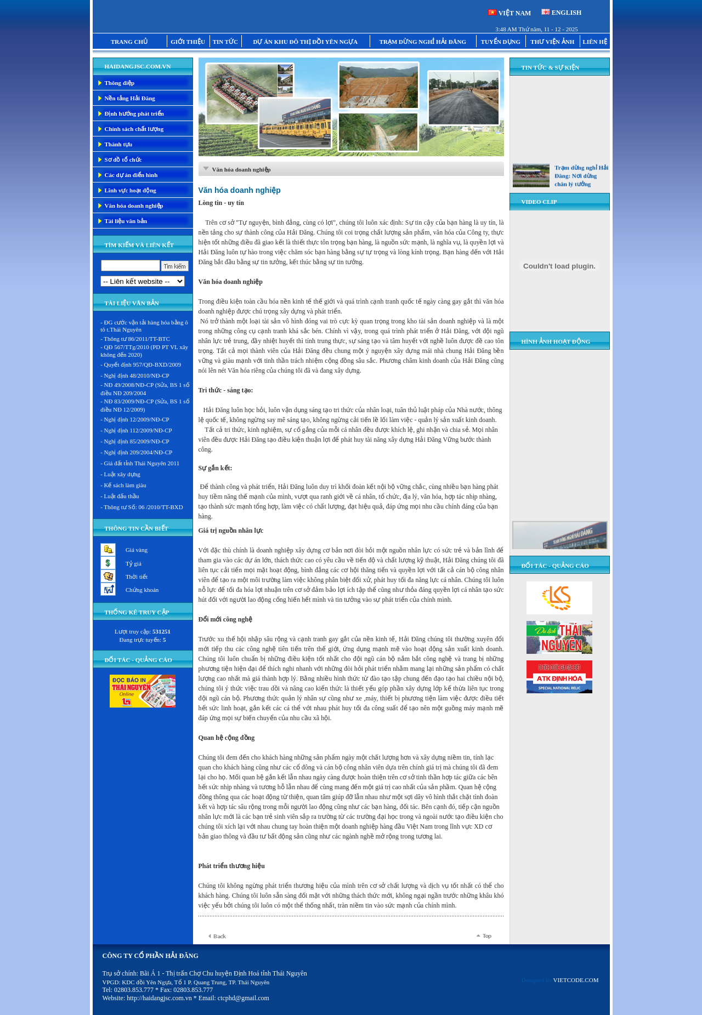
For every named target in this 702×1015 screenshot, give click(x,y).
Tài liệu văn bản (126, 221)
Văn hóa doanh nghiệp (134, 205)
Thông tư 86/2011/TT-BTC (136, 338)
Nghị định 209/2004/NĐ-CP (138, 452)
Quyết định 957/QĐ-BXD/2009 (142, 364)
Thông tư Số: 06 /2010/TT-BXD (143, 507)
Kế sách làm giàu (125, 485)
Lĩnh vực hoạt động (130, 190)
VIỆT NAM (515, 13)
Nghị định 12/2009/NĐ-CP (136, 419)
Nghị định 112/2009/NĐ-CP (138, 430)
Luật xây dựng (122, 474)
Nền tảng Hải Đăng (130, 98)
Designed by (560, 980)
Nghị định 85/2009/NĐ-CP (136, 441)
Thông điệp (120, 82)
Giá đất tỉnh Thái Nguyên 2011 (142, 463)
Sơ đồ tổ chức (123, 159)
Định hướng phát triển (134, 113)
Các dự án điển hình (131, 175)
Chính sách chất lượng (134, 129)
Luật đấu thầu (121, 496)
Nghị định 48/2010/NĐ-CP (136, 375)
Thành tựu (119, 144)
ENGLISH (567, 12)
